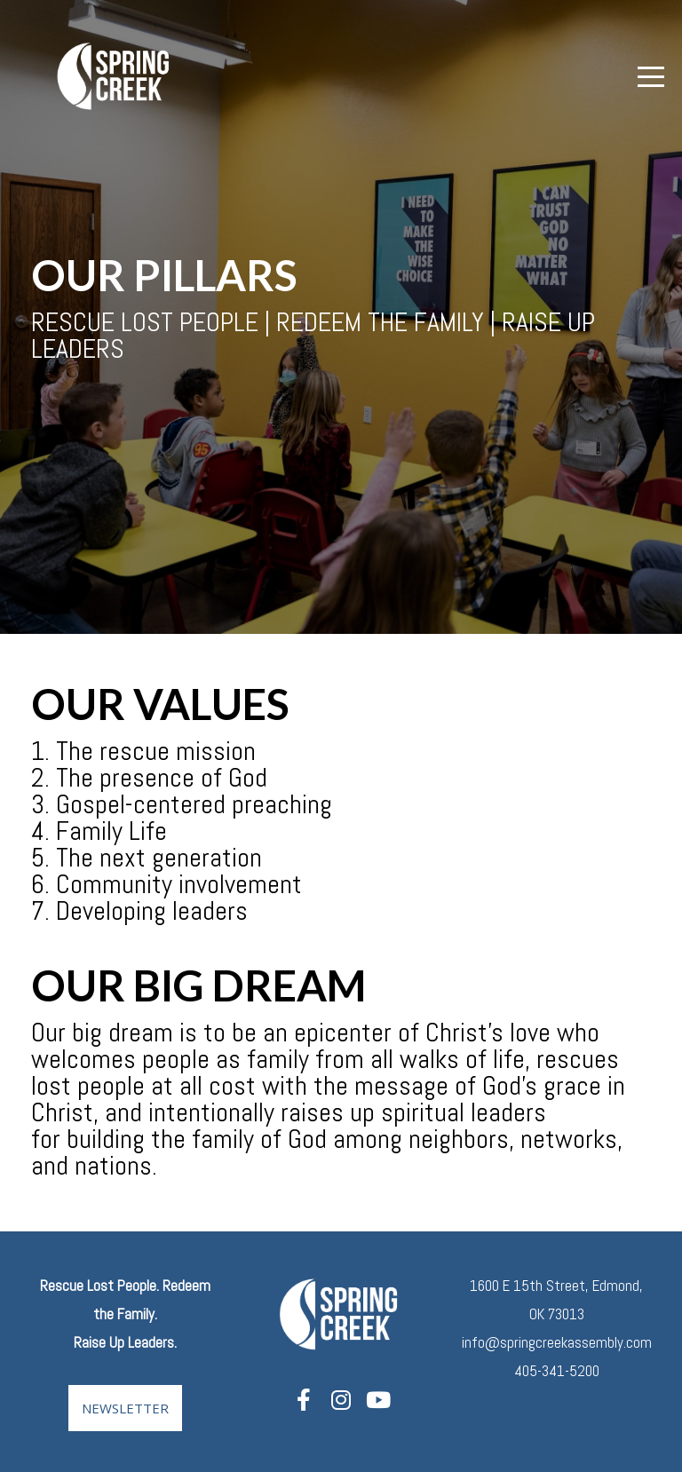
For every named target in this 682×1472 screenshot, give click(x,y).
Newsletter (125, 1408)
